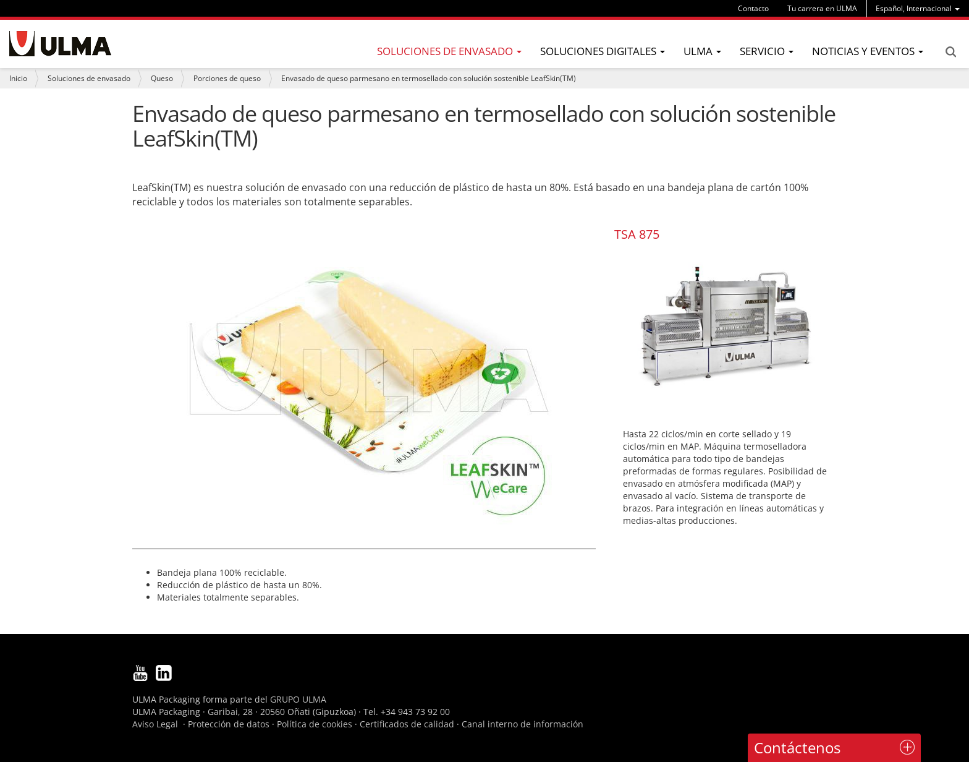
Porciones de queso (227, 78)
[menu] (918, 8)
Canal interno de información (522, 724)
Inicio (18, 78)
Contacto (753, 8)
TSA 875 (636, 234)
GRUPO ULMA (298, 699)
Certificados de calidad (407, 724)
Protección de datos (228, 724)
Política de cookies (314, 724)
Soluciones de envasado (89, 78)
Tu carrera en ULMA (822, 8)
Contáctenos (797, 747)
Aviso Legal (155, 724)
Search (950, 52)
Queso (162, 78)
